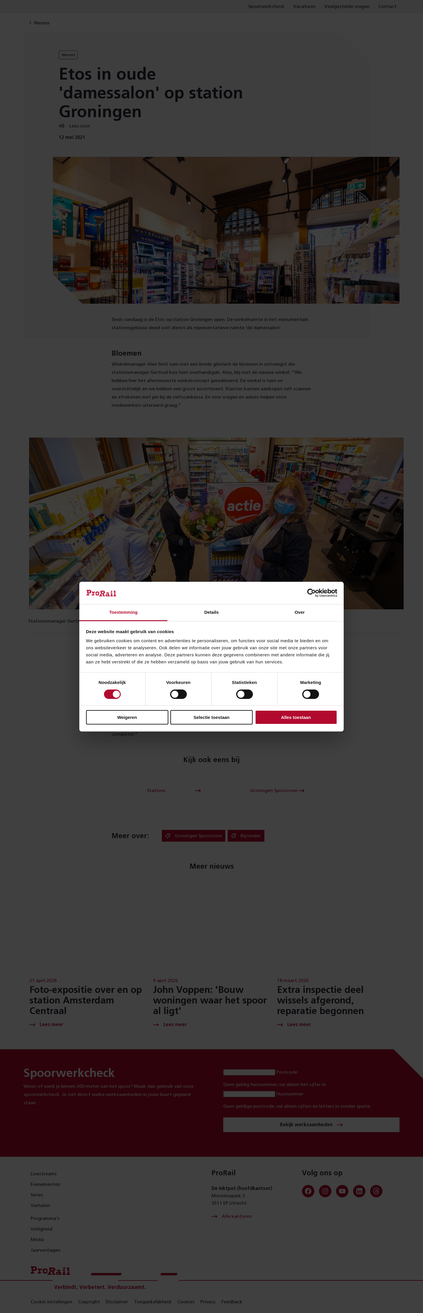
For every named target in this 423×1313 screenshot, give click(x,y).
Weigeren (127, 717)
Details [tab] (211, 612)
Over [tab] (300, 612)
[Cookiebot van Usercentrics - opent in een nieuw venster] (311, 593)
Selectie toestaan (212, 717)
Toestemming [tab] (123, 612)
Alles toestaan (296, 717)
